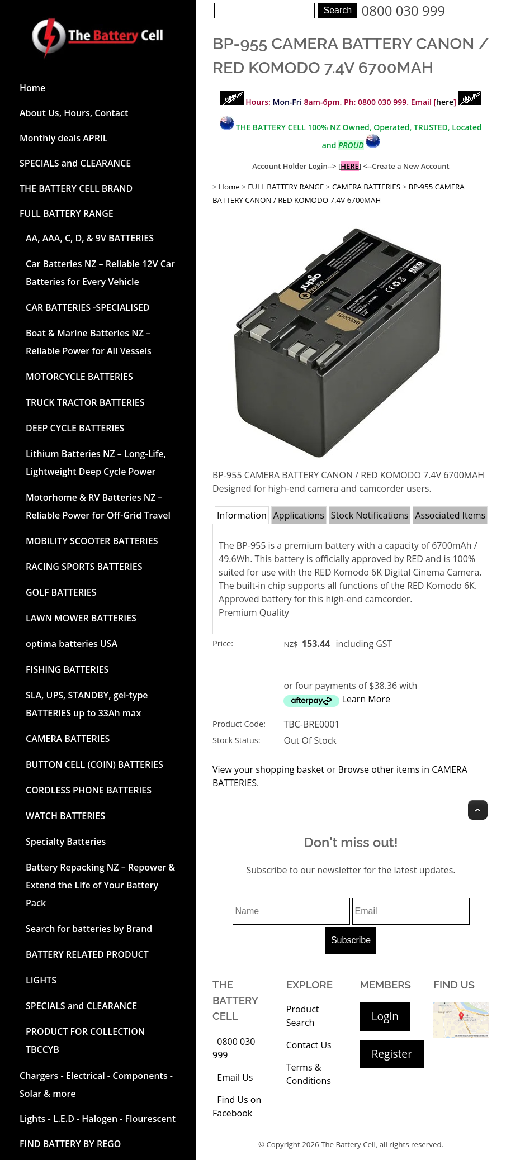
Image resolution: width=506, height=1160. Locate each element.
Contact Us (309, 1045)
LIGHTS (41, 980)
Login (385, 1016)
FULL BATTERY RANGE (67, 213)
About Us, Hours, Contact (74, 113)
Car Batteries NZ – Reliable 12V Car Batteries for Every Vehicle (100, 273)
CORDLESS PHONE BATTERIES (89, 790)
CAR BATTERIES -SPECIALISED (88, 307)
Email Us (235, 1077)
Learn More (366, 699)
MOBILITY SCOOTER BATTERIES (92, 541)
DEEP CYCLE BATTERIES (75, 428)
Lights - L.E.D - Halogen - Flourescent (98, 1119)
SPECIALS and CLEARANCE (75, 163)
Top (478, 810)
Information (242, 515)
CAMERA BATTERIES (68, 739)
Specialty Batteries (66, 841)
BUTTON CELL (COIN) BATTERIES (94, 764)
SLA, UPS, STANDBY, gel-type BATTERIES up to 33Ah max (87, 704)
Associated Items (450, 515)
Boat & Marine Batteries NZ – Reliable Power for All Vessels (89, 342)
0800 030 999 (404, 10)
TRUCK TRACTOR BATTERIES (85, 402)
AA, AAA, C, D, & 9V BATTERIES (90, 238)
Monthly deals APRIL (63, 138)
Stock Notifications (370, 515)
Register (392, 1053)
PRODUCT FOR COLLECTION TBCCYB (85, 1040)
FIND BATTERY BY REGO (70, 1144)
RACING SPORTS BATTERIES (84, 566)
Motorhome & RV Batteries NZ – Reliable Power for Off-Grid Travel (98, 506)
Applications (298, 515)
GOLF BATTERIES (61, 592)
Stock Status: (236, 740)
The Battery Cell (348, 1144)
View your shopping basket (268, 769)
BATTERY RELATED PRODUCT (87, 954)
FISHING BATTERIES (67, 669)
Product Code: (239, 724)
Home (32, 88)
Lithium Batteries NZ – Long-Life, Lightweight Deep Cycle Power (96, 463)
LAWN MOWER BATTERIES (81, 618)
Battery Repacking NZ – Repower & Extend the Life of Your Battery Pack (100, 885)
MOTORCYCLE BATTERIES (79, 376)
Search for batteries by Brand (89, 929)
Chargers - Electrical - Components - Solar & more (96, 1084)
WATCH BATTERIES (65, 816)
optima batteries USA (71, 644)
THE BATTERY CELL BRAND (76, 188)
